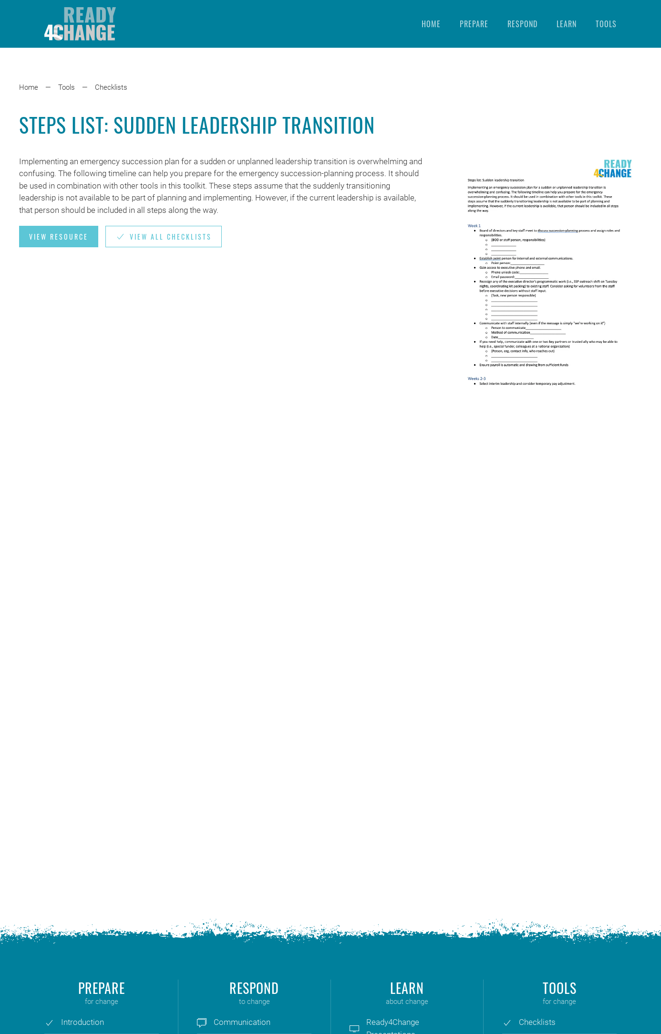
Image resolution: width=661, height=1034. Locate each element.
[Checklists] (507, 1022)
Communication (242, 1022)
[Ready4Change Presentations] (354, 1028)
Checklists (111, 87)
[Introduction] (49, 1022)
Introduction (82, 1022)
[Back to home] (80, 24)
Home (431, 24)
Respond (522, 24)
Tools (606, 24)
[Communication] (202, 1022)
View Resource (58, 237)
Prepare (474, 24)
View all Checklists (163, 237)
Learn (567, 24)
